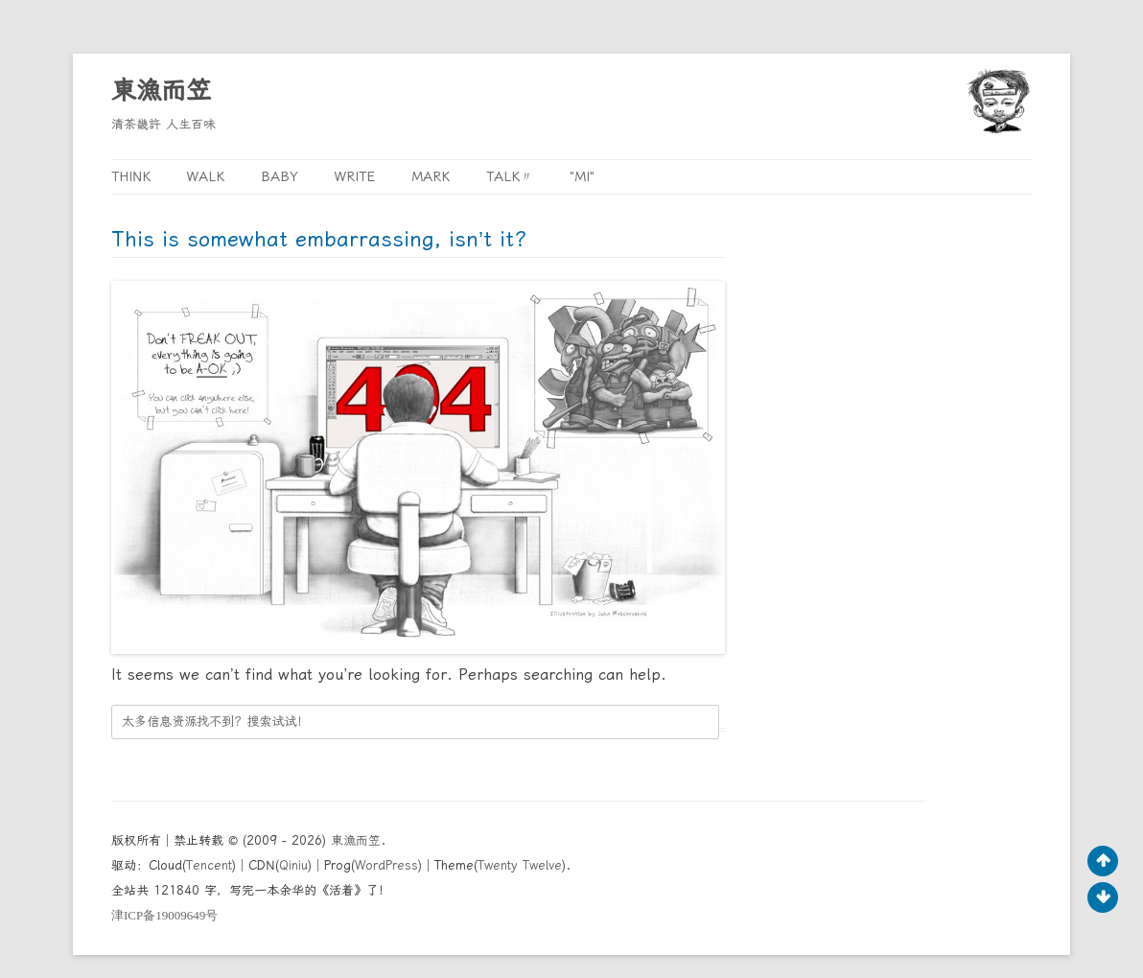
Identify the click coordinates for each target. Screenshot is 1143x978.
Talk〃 (509, 176)
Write (355, 176)
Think (131, 176)
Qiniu (293, 865)
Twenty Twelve (520, 865)
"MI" (582, 176)
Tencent (209, 865)
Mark (430, 176)
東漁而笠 (161, 90)
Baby (279, 176)
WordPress (386, 865)
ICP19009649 (164, 915)
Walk (205, 176)
